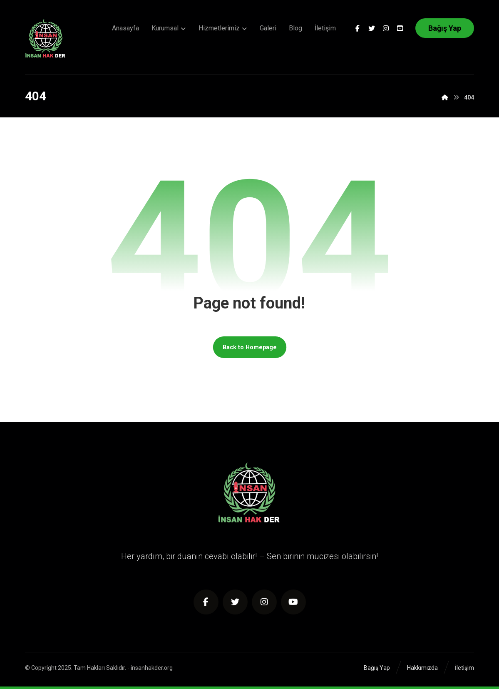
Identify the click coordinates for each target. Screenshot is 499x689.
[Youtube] (400, 28)
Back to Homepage (250, 347)
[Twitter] (371, 28)
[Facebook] (357, 28)
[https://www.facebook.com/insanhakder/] (206, 602)
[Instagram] (385, 28)
